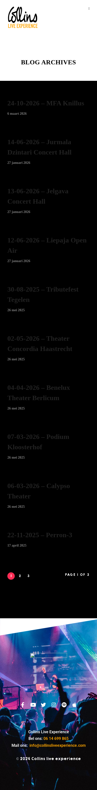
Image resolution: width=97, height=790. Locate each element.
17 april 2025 (17, 545)
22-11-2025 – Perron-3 (39, 535)
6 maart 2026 (17, 113)
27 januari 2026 (18, 163)
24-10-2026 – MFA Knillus (45, 103)
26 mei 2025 (16, 310)
